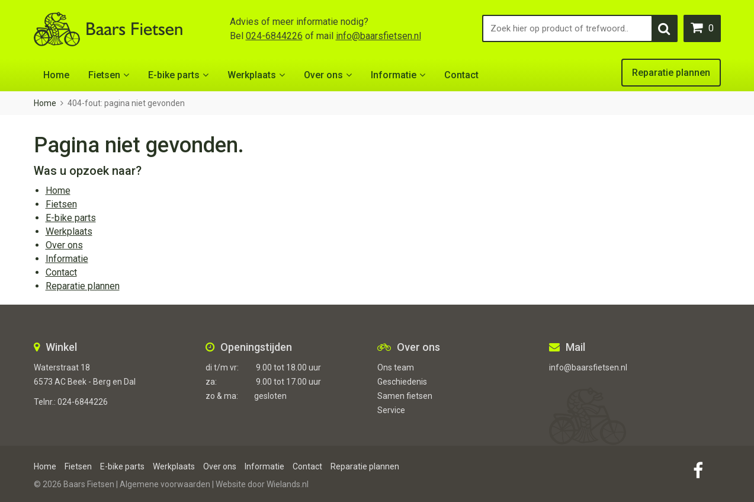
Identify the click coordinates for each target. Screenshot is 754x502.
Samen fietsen (404, 396)
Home (56, 75)
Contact (461, 75)
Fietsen (104, 75)
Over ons (323, 75)
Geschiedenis (402, 381)
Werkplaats (251, 75)
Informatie (393, 75)
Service (391, 410)
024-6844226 (274, 35)
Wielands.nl (288, 484)
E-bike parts (174, 75)
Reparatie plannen (671, 72)
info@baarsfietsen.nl (378, 35)
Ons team (395, 367)
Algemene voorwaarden (165, 484)
